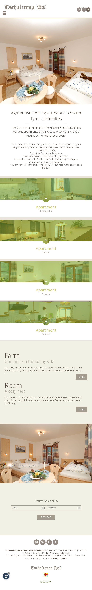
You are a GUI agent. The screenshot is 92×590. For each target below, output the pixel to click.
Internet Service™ (59, 558)
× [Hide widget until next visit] (8, 573)
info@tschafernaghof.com (57, 553)
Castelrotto (28, 555)
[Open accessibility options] (6, 576)
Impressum (60, 555)
